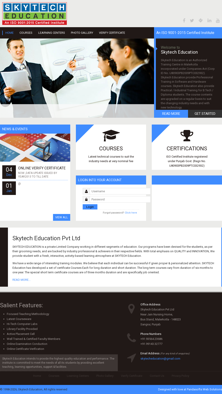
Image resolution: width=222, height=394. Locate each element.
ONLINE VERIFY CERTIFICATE (41, 168)
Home (9, 32)
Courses (25, 32)
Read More (171, 114)
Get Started (205, 114)
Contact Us (157, 375)
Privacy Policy (180, 375)
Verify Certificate (112, 32)
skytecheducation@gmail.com (160, 358)
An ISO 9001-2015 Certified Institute (185, 33)
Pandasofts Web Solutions (204, 389)
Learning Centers (51, 32)
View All (61, 217)
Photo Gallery (82, 32)
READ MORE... (21, 279)
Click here (120, 212)
